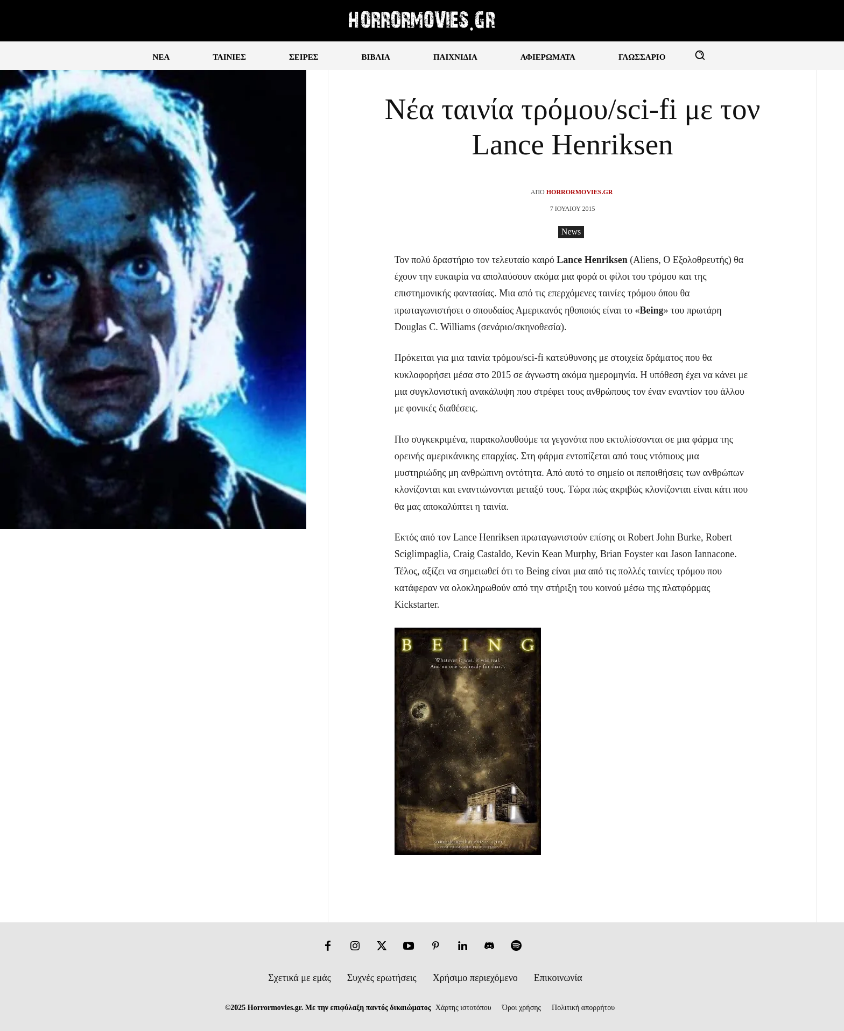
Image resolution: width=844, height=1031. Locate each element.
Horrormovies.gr (579, 192)
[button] (700, 55)
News (571, 232)
